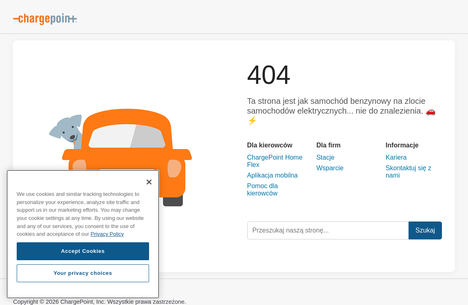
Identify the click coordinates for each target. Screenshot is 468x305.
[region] (83, 234)
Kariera (396, 157)
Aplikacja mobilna (272, 175)
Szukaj (425, 230)
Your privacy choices (82, 273)
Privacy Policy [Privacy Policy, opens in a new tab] (107, 234)
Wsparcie (330, 168)
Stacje (325, 157)
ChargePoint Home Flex (275, 161)
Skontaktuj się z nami (408, 172)
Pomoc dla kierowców (262, 189)
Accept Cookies (83, 251)
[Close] (149, 182)
